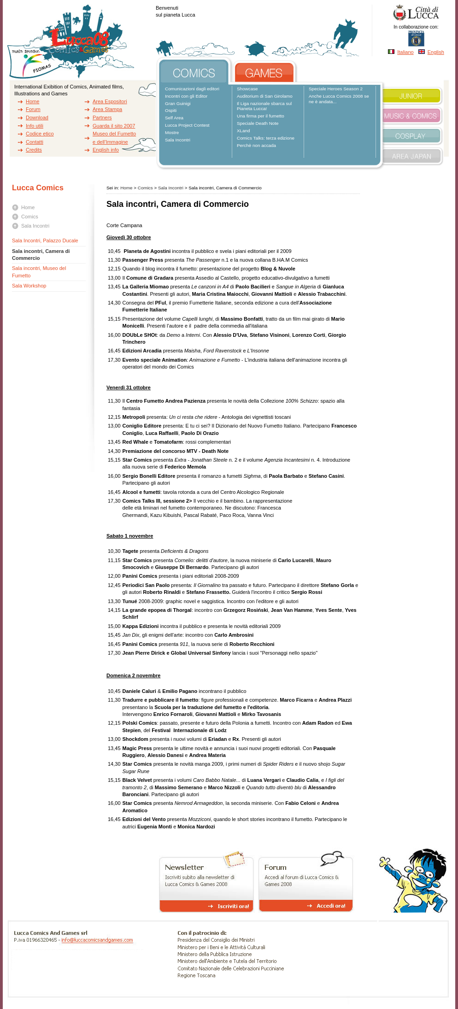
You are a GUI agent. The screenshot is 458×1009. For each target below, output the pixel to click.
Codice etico (40, 133)
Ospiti (170, 110)
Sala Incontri (177, 139)
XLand (243, 130)
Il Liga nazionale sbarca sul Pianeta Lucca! (264, 106)
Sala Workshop (29, 285)
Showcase (247, 88)
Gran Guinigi (177, 103)
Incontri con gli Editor (186, 96)
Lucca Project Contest (187, 125)
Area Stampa (107, 109)
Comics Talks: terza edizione (265, 138)
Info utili (34, 126)
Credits (34, 150)
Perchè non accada (256, 145)
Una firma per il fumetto (260, 115)
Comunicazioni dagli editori (192, 88)
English (436, 52)
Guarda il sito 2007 (114, 126)
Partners (102, 117)
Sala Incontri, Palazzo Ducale (45, 240)
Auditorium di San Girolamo (265, 96)
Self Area (174, 117)
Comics (29, 216)
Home (32, 101)
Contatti (34, 142)
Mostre (172, 132)
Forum (33, 109)
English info (106, 150)
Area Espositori (110, 101)
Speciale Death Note (258, 123)
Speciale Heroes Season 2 (336, 88)
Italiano (405, 52)
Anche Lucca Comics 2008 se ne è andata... (339, 99)
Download (37, 117)
